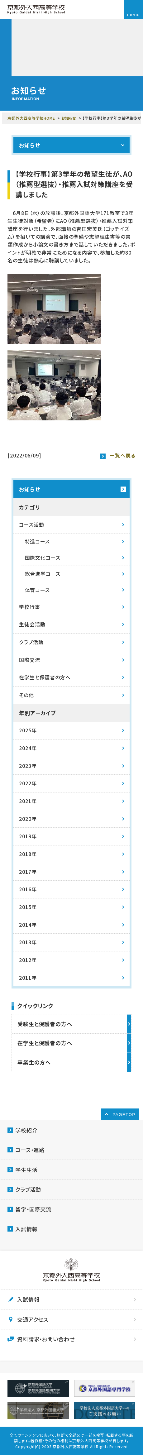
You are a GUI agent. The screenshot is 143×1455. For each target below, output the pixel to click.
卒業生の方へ (34, 1062)
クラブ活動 (31, 642)
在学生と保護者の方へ (45, 677)
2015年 (27, 907)
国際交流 (29, 659)
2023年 (27, 765)
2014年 (27, 924)
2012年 (27, 960)
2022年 (27, 783)
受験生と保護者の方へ (44, 1024)
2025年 (27, 730)
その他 (26, 695)
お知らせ (68, 118)
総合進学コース (42, 573)
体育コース (37, 590)
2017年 (27, 871)
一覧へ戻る (122, 455)
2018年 (27, 854)
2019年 (27, 836)
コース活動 (31, 524)
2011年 (27, 977)
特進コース (37, 541)
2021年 (27, 801)
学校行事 (29, 606)
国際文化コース (42, 557)
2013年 (27, 942)
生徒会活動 (32, 624)
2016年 (27, 889)
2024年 (27, 748)
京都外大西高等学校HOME (31, 118)
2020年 (27, 818)
